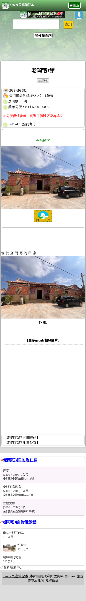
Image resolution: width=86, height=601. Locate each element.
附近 (76, 5)
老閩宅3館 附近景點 (19, 522)
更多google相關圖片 (43, 340)
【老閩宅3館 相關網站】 (22, 437)
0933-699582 (17, 90)
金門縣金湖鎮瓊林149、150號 (31, 95)
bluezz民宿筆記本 (18, 5)
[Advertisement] (43, 50)
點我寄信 (29, 124)
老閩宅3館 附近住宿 (20, 460)
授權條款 (52, 581)
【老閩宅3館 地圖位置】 (22, 442)
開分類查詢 (43, 35)
